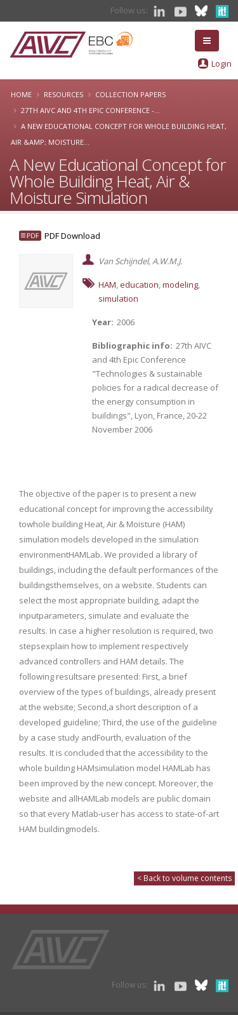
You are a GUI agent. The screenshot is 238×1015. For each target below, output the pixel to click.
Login (221, 63)
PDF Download (72, 235)
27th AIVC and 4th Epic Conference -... (90, 110)
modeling (180, 284)
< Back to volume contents (184, 878)
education (139, 284)
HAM (107, 284)
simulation (118, 298)
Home (21, 94)
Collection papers (130, 94)
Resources (63, 94)
